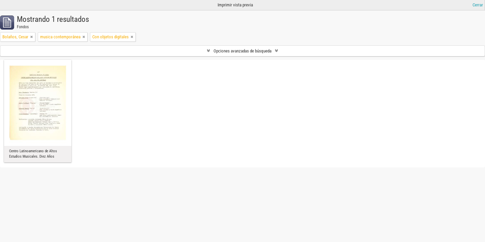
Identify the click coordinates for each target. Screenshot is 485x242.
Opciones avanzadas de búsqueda (242, 50)
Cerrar (478, 4)
